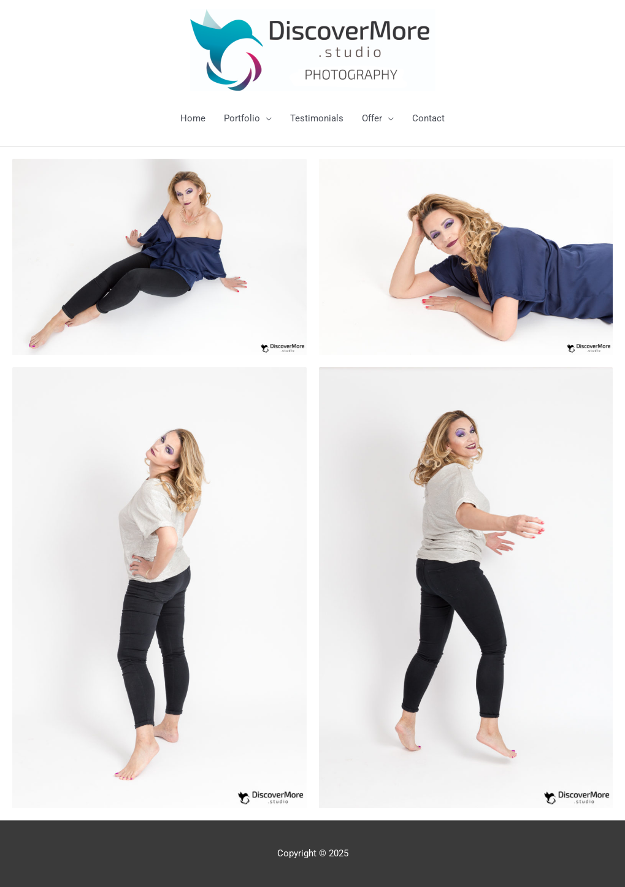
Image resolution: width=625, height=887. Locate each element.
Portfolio (242, 118)
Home (192, 118)
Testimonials (316, 118)
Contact (428, 118)
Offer (372, 118)
